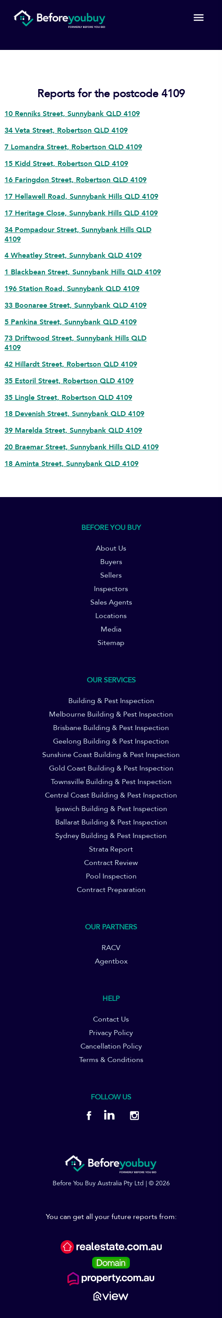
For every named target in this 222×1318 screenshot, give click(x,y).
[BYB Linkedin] (109, 1117)
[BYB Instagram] (131, 1117)
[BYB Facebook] (88, 1117)
